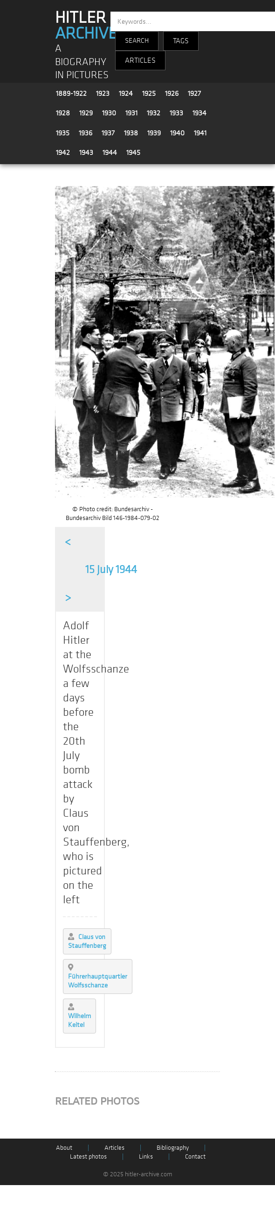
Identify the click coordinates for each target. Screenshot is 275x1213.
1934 (199, 113)
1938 (131, 133)
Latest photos (88, 1156)
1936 (85, 133)
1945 (133, 152)
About (64, 1147)
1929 (86, 113)
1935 (62, 133)
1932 (153, 113)
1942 (63, 152)
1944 (110, 152)
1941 (200, 133)
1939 (154, 133)
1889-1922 (71, 93)
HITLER (86, 25)
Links (146, 1156)
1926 (172, 93)
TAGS (181, 41)
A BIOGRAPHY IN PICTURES (82, 61)
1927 (194, 93)
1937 (108, 133)
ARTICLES (140, 60)
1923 (103, 93)
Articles (114, 1147)
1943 (86, 152)
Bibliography (173, 1147)
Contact (195, 1156)
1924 (126, 93)
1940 (177, 133)
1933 (176, 113)
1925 (149, 93)
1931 (131, 113)
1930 (109, 113)
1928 (63, 113)
